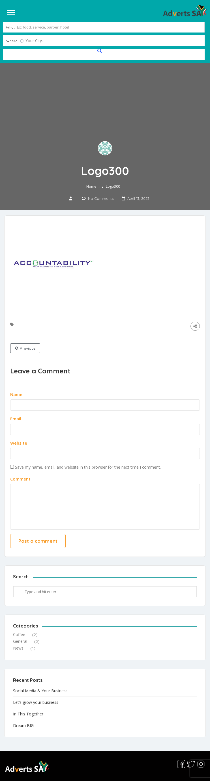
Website (18, 442)
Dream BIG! (24, 725)
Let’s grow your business (35, 701)
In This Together (28, 713)
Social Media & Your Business (40, 690)
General (20, 641)
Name (16, 394)
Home (91, 186)
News (18, 647)
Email (15, 418)
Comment (20, 478)
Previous (25, 348)
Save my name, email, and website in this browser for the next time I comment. (88, 466)
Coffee (19, 634)
